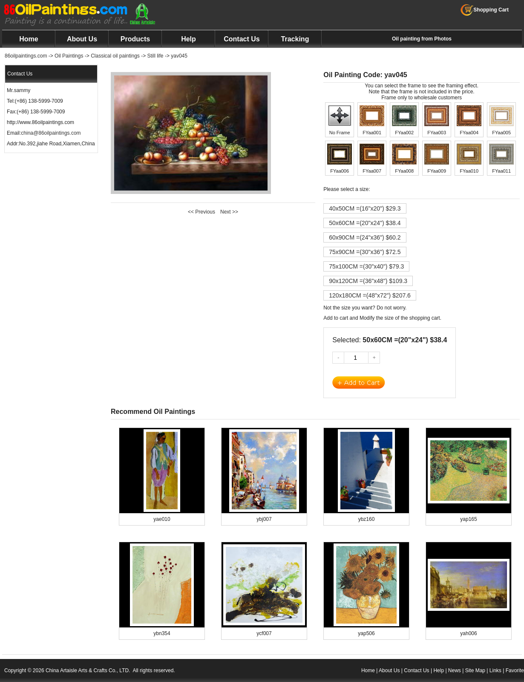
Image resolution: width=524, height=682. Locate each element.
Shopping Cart (485, 10)
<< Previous (201, 212)
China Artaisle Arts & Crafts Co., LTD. (88, 670)
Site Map (475, 670)
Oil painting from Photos (422, 39)
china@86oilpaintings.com (51, 133)
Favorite (515, 670)
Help (188, 39)
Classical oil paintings (115, 56)
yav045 (179, 56)
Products (135, 39)
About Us (82, 39)
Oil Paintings (69, 56)
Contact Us (241, 39)
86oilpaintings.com (26, 56)
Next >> (229, 212)
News (454, 670)
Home (28, 39)
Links (495, 670)
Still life (155, 56)
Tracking (295, 39)
